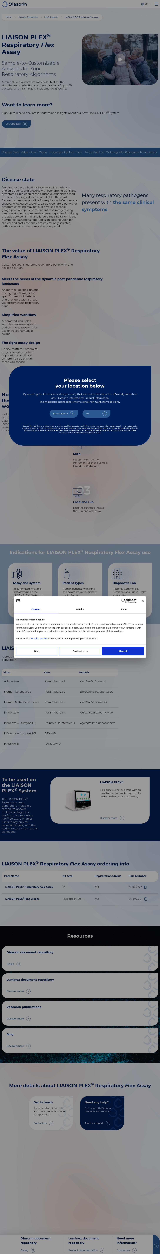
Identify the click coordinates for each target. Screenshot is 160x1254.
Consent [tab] (35, 609)
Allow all (123, 651)
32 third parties (39, 638)
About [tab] (124, 609)
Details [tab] (80, 609)
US (87, 414)
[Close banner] (143, 601)
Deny (37, 651)
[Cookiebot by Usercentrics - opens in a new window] (123, 600)
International (60, 414)
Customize (80, 651)
